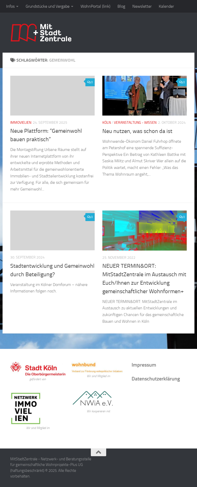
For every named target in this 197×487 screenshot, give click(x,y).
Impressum (144, 365)
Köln (106, 122)
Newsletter (142, 6)
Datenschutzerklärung (156, 379)
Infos (10, 6)
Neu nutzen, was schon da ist (137, 131)
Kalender (166, 6)
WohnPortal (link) (95, 6)
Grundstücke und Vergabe (48, 6)
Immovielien (20, 122)
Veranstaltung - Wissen (135, 122)
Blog (121, 6)
